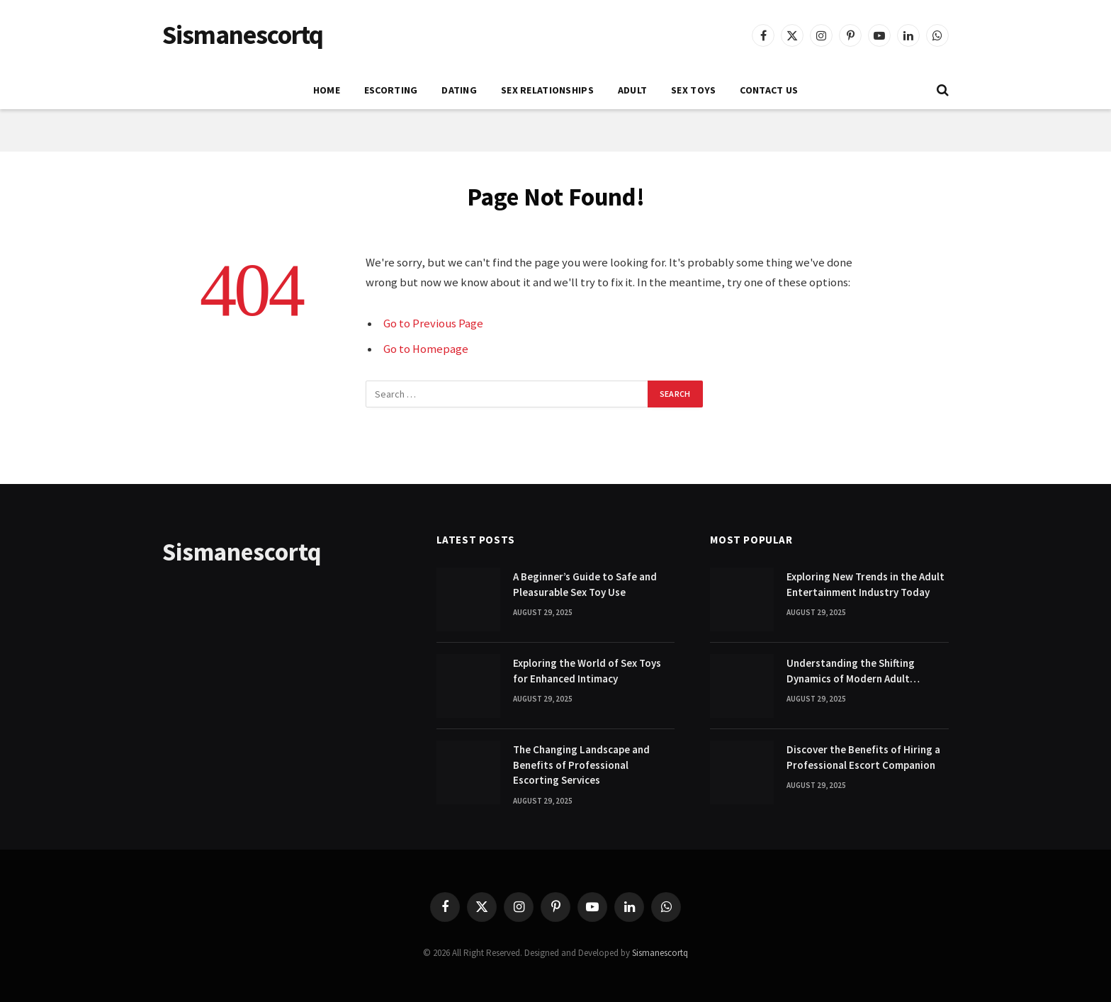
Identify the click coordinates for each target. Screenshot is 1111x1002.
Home (326, 90)
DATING (459, 90)
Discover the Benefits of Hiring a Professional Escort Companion (863, 757)
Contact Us (769, 90)
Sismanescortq (660, 953)
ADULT (632, 90)
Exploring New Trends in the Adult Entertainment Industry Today (865, 584)
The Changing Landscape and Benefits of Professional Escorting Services (581, 765)
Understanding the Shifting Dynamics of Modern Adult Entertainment (850, 671)
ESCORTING (391, 90)
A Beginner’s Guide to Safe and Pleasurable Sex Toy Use (585, 584)
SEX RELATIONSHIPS (547, 90)
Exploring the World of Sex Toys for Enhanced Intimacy (587, 670)
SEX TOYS (693, 90)
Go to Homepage (425, 349)
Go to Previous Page (433, 323)
